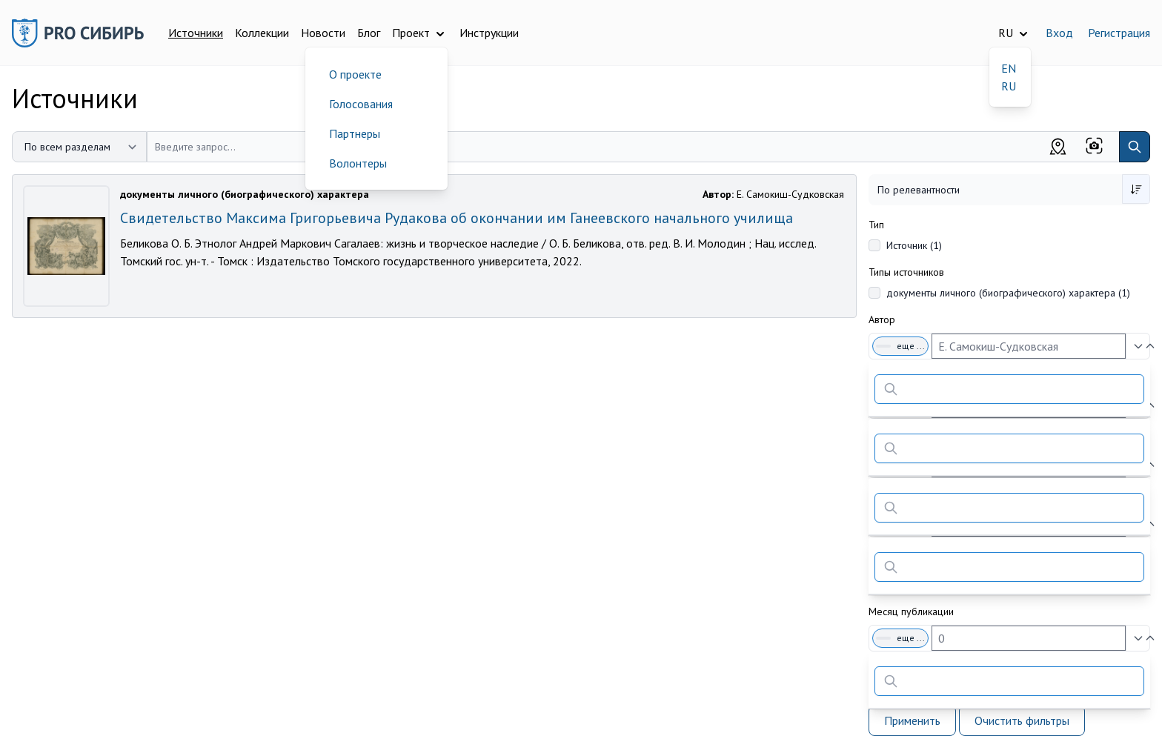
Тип (876, 224)
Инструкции (489, 32)
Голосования (361, 103)
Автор (882, 319)
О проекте (355, 74)
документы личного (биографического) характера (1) (1008, 292)
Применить (912, 720)
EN (1008, 68)
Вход (1059, 32)
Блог (368, 32)
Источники (195, 32)
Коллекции (262, 32)
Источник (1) (914, 245)
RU (1008, 86)
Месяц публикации (911, 611)
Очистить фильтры (1022, 720)
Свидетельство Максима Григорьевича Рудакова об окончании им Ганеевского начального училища (456, 218)
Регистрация (1119, 32)
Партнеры (354, 133)
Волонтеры (358, 163)
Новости (323, 32)
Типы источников (906, 272)
